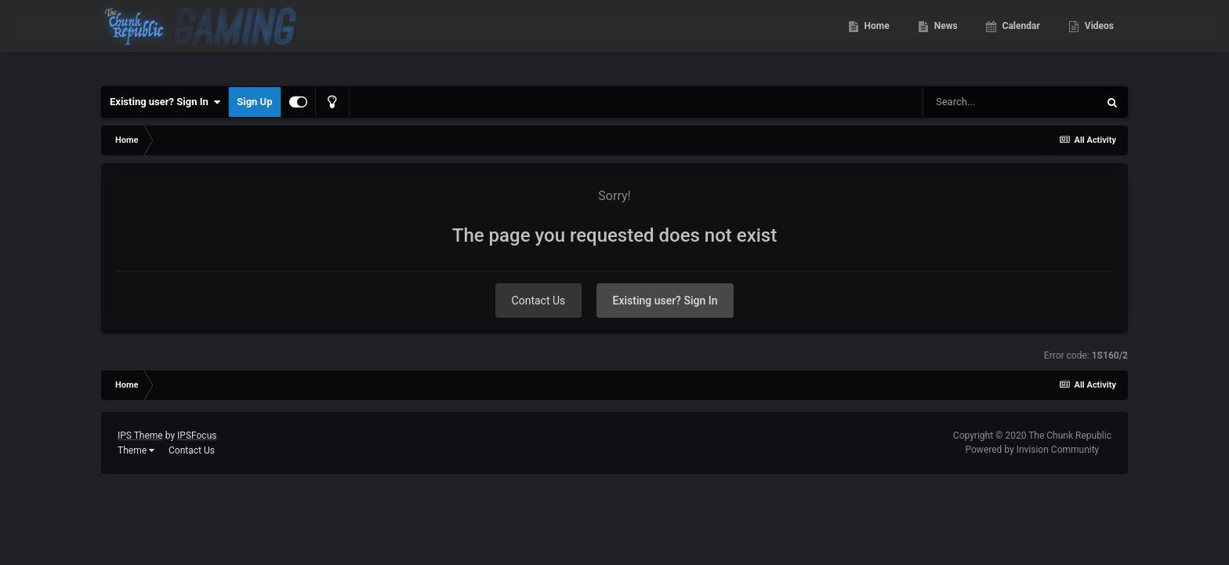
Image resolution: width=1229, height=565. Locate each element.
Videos (1098, 39)
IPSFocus (196, 435)
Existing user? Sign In (165, 102)
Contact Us (539, 300)
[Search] (1010, 102)
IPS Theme (140, 435)
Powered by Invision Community (1033, 449)
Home (876, 39)
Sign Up (254, 102)
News (945, 39)
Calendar (1020, 39)
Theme (136, 450)
